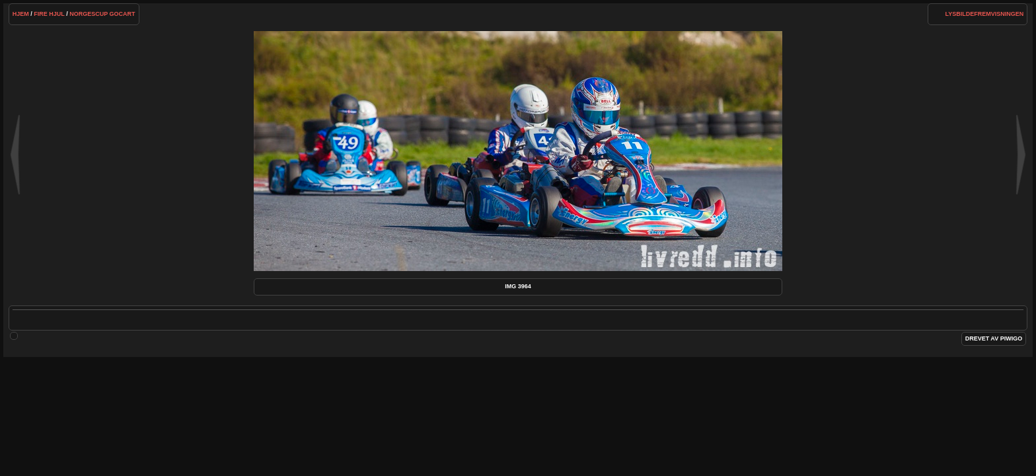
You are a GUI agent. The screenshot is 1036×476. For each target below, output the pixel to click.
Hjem (21, 14)
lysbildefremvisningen (984, 14)
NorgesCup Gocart (102, 14)
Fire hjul (49, 14)
